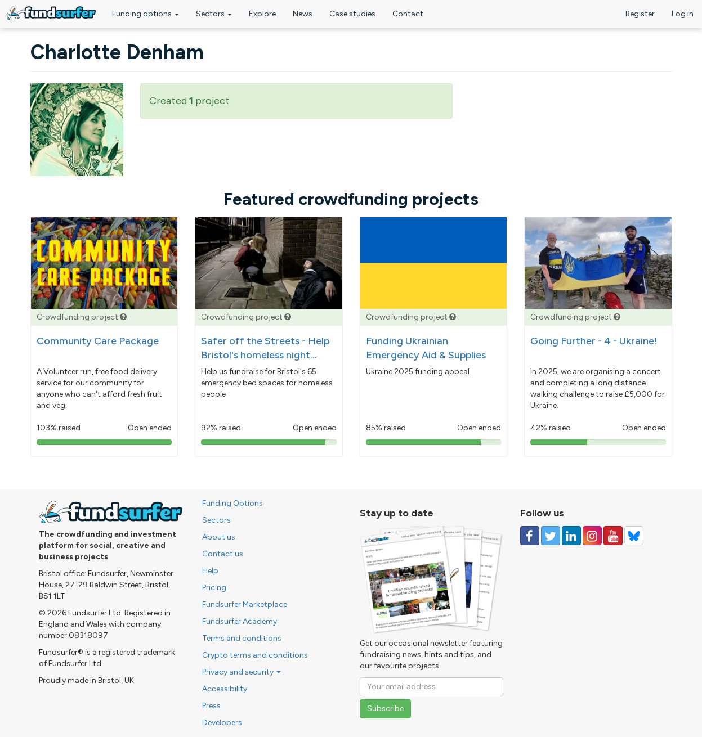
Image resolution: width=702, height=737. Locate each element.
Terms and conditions (241, 638)
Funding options (145, 14)
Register (640, 14)
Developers (222, 722)
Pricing (214, 587)
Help (210, 571)
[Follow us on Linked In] (571, 535)
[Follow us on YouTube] (613, 535)
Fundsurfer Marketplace (244, 604)
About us (218, 537)
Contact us (222, 554)
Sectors (214, 14)
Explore (262, 14)
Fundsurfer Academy (239, 621)
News (302, 14)
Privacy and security (241, 672)
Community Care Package (98, 341)
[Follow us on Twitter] (550, 535)
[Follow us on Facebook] (529, 535)
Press (211, 706)
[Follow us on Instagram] (592, 535)
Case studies (352, 14)
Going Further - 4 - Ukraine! (594, 341)
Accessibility (224, 689)
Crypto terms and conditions (255, 655)
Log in (683, 14)
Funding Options (232, 503)
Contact (407, 14)
